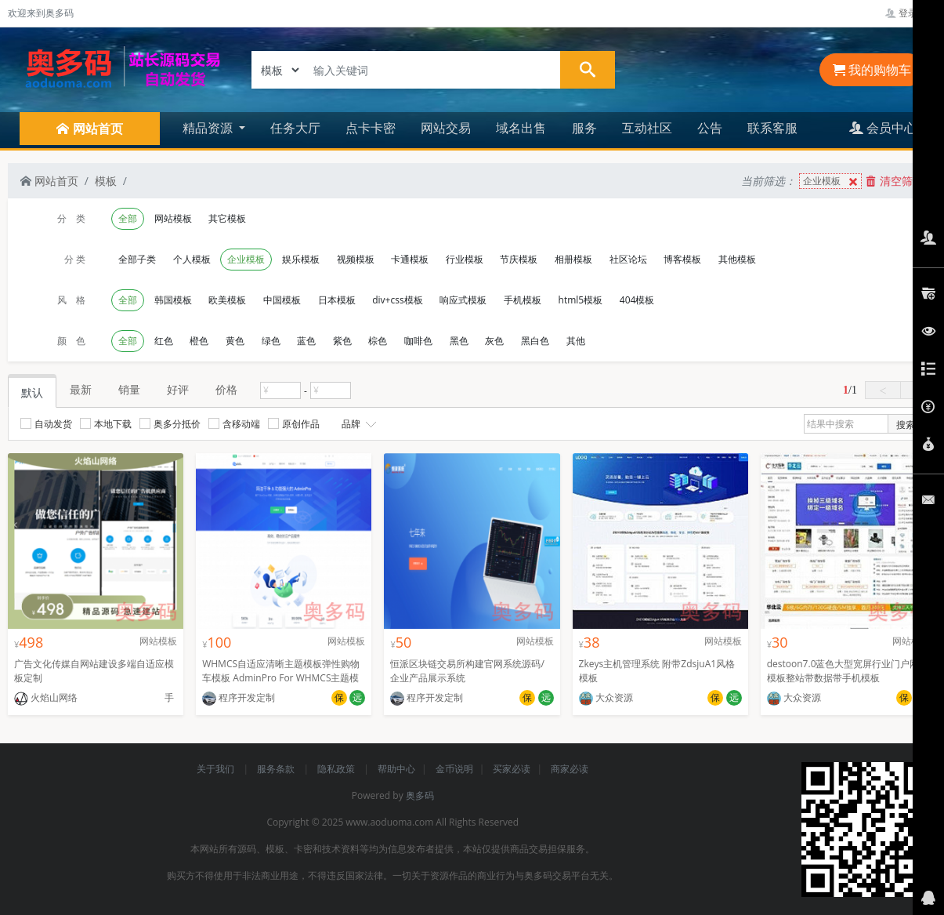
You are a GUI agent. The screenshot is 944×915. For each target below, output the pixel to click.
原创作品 (294, 423)
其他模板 (737, 259)
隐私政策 (337, 768)
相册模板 (573, 259)
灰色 (494, 340)
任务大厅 (295, 127)
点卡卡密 (370, 127)
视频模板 (355, 259)
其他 (575, 340)
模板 (106, 180)
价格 (226, 389)
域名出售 (521, 127)
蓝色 (306, 340)
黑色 (459, 340)
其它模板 (227, 218)
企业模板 (832, 181)
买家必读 (511, 768)
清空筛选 (895, 180)
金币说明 (454, 768)
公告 (709, 127)
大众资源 (606, 697)
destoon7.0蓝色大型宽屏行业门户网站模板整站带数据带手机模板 (848, 670)
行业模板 (464, 259)
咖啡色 (418, 340)
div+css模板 (397, 300)
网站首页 (49, 180)
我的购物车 (872, 69)
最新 (81, 389)
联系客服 (772, 127)
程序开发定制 (238, 697)
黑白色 (535, 340)
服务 (584, 127)
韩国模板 (173, 300)
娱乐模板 (301, 259)
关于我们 (217, 768)
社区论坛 (628, 259)
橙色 (199, 340)
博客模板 (682, 259)
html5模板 (581, 300)
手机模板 (522, 300)
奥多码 (420, 795)
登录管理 (910, 13)
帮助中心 (396, 768)
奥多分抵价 (170, 423)
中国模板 (282, 300)
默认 (32, 392)
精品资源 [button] (209, 127)
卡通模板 (410, 259)
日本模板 (337, 300)
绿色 (271, 340)
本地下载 (106, 423)
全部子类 (137, 259)
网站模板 (173, 218)
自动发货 (46, 423)
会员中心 (883, 127)
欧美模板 (227, 300)
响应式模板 (462, 300)
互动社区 (647, 127)
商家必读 (569, 768)
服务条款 (277, 768)
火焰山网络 (46, 697)
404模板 (637, 300)
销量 (129, 389)
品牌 (357, 424)
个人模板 (192, 259)
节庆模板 (518, 259)
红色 (163, 340)
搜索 (905, 424)
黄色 (235, 340)
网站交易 (446, 127)
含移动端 (234, 423)
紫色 (342, 340)
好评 (178, 389)
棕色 (377, 340)
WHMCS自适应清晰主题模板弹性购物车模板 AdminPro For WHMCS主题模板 (281, 678)
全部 (127, 218)
